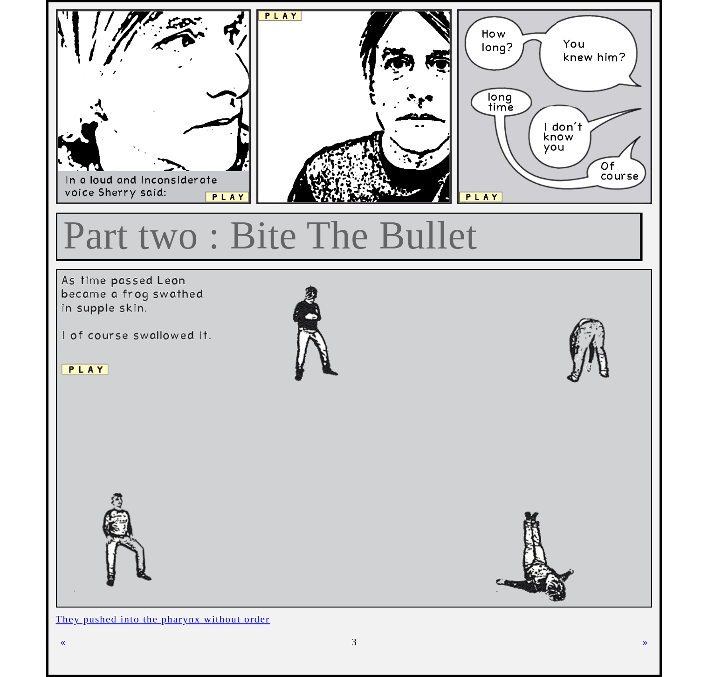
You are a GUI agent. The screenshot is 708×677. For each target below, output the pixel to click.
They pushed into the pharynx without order (163, 619)
